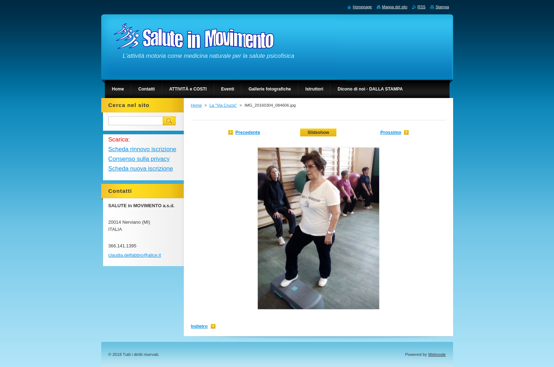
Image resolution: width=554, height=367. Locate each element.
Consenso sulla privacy (139, 158)
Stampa (442, 7)
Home (196, 105)
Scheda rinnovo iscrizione (142, 149)
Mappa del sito (395, 7)
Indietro (199, 326)
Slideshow (318, 132)
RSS (421, 7)
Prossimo (390, 132)
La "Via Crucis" (223, 105)
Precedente (248, 132)
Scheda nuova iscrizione (140, 168)
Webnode (437, 354)
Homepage (362, 7)
